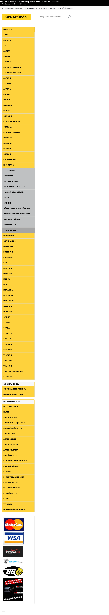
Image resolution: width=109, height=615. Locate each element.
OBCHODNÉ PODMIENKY (14, 8)
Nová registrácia (20, 4)
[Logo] (16, 16)
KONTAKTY (53, 8)
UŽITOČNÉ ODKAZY (65, 8)
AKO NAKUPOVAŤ (31, 8)
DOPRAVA (43, 8)
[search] (69, 17)
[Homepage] (2, 8)
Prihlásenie (6, 4)
